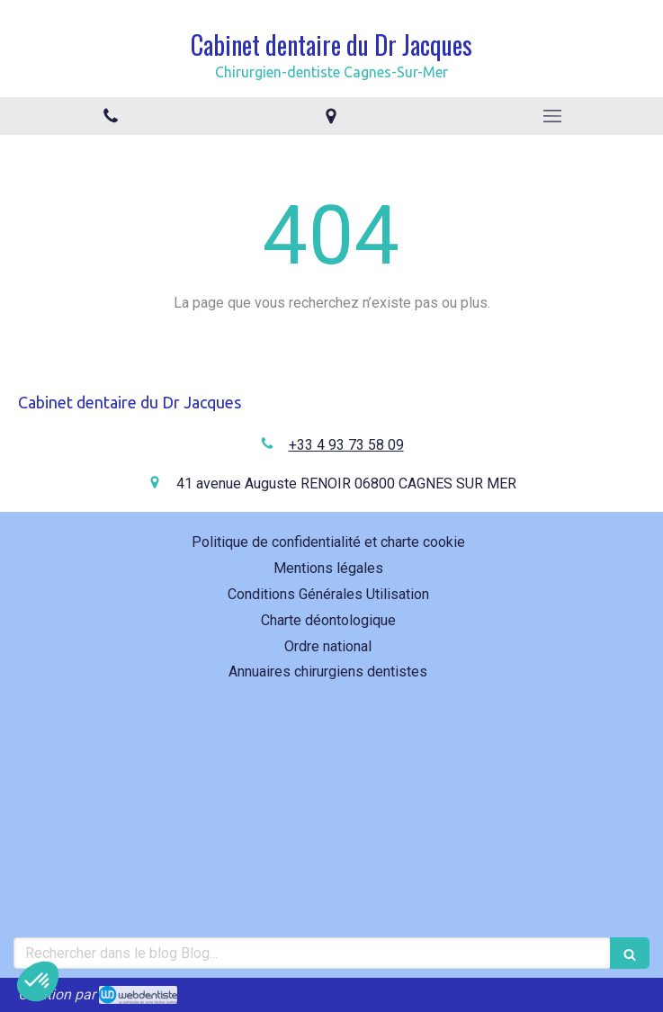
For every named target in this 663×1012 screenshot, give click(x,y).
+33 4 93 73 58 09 (346, 444)
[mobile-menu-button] (552, 116)
